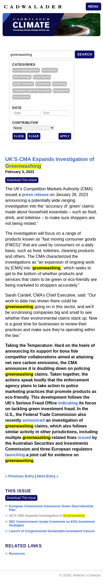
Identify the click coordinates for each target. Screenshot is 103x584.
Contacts (94, 575)
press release (35, 194)
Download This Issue (21, 498)
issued (84, 437)
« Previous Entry (19, 476)
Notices (78, 575)
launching (15, 455)
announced (33, 420)
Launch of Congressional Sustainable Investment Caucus (52, 531)
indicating (68, 403)
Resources (17, 553)
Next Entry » (48, 476)
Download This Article (22, 180)
